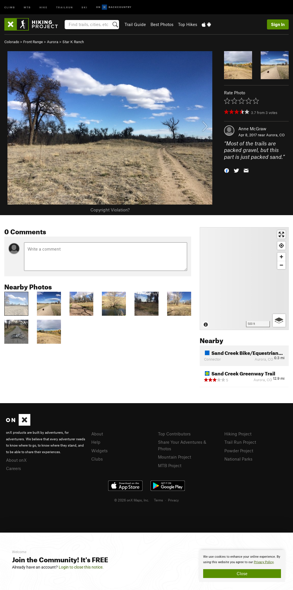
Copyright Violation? (110, 209)
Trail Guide (135, 24)
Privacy (173, 500)
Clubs (97, 458)
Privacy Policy (264, 562)
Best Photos (162, 24)
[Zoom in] (281, 257)
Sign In (278, 24)
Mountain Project (174, 456)
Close (242, 573)
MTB (27, 7)
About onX (16, 460)
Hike (43, 7)
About (97, 433)
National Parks (238, 458)
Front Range (33, 41)
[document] (242, 566)
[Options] (279, 320)
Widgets (99, 450)
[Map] (244, 278)
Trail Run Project (240, 442)
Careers (13, 468)
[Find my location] (281, 245)
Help (95, 442)
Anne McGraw (252, 128)
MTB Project (169, 465)
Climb (9, 7)
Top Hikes (187, 24)
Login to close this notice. (81, 567)
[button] (226, 170)
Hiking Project (238, 433)
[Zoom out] (281, 265)
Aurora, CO (275, 135)
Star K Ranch (73, 41)
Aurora (52, 41)
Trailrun (64, 7)
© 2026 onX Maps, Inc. (131, 500)
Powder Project (238, 450)
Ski (85, 7)
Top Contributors (174, 433)
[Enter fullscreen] (281, 234)
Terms (158, 500)
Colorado (11, 41)
